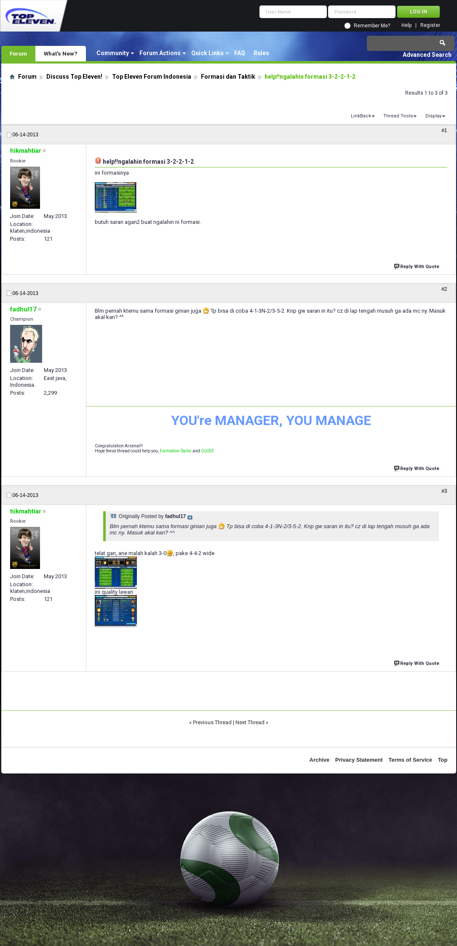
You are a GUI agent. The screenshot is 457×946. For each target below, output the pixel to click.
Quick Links (207, 53)
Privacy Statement (359, 760)
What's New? (61, 53)
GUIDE (207, 451)
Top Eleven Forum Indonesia (151, 76)
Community (112, 53)
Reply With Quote (417, 265)
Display (433, 116)
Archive (320, 760)
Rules (261, 53)
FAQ (239, 53)
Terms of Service (410, 760)
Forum (18, 53)
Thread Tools (398, 116)
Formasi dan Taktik (228, 76)
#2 (444, 289)
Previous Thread (212, 722)
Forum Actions (160, 53)
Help (406, 25)
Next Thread (250, 722)
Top (443, 760)
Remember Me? (372, 26)
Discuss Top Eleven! (74, 76)
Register (430, 25)
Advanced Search (427, 54)
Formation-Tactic (176, 451)
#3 (444, 491)
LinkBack (361, 116)
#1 (444, 130)
